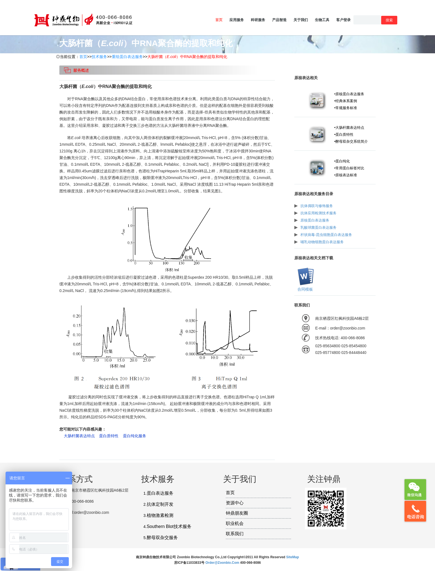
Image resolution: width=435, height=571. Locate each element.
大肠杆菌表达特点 (79, 436)
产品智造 (279, 20)
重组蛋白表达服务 (127, 56)
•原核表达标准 (345, 175)
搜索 (389, 20)
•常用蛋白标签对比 (349, 168)
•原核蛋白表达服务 (349, 94)
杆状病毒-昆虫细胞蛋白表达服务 (326, 235)
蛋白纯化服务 (134, 436)
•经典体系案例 (345, 101)
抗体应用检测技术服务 (318, 213)
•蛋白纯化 (342, 161)
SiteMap (292, 557)
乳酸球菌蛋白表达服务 (318, 227)
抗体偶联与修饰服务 (316, 206)
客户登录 (343, 20)
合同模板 (304, 289)
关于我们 (301, 20)
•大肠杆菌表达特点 (349, 127)
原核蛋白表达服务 (314, 220)
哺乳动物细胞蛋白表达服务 (322, 242)
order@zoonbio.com (222, 563)
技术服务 (99, 56)
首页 (218, 20)
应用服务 (236, 20)
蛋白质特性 (108, 436)
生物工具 (322, 20)
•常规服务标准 (345, 108)
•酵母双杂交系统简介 (351, 141)
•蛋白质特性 (344, 134)
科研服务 (258, 20)
